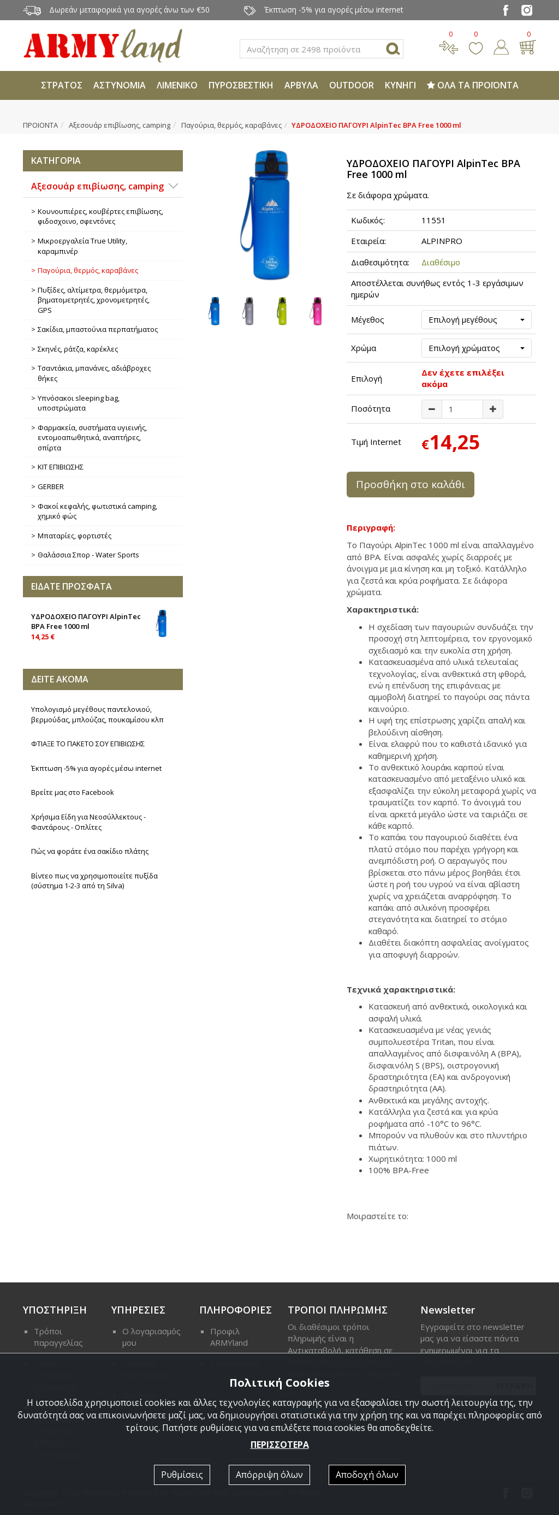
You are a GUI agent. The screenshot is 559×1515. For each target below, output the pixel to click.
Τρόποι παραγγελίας (58, 1337)
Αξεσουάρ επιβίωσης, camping (119, 125)
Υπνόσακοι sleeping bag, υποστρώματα (79, 403)
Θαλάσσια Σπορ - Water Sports (88, 555)
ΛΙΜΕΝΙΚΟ (177, 85)
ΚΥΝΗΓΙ (400, 85)
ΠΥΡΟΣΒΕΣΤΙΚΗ (241, 85)
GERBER (51, 486)
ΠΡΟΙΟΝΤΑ (40, 125)
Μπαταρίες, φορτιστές (74, 535)
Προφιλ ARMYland (229, 1337)
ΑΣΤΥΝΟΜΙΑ (119, 85)
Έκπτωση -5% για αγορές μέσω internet (96, 768)
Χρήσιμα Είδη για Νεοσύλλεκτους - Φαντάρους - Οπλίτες (88, 822)
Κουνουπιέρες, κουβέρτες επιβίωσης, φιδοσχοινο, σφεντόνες (100, 216)
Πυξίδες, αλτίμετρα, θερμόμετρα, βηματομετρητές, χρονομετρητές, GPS (94, 300)
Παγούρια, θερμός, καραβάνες (231, 125)
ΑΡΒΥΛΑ (301, 85)
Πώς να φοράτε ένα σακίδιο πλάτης (89, 851)
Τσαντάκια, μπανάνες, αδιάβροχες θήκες (94, 373)
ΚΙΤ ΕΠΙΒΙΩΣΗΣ (61, 467)
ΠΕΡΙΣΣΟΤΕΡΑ (280, 1445)
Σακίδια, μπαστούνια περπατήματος (98, 329)
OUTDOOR (351, 85)
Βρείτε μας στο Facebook (72, 792)
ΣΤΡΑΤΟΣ (61, 85)
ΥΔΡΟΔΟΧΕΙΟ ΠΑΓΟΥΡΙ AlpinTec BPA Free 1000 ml (103, 625)
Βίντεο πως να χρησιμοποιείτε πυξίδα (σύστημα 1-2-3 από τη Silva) (94, 881)
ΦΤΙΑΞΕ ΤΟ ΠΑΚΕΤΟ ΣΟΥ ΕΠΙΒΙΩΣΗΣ (88, 743)
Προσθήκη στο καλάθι (410, 484)
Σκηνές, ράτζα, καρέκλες (78, 349)
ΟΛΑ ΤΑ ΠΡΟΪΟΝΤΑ (473, 85)
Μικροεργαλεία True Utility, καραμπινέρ (82, 246)
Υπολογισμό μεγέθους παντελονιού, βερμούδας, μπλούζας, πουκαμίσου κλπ (97, 714)
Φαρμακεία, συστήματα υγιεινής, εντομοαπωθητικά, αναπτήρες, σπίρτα (92, 438)
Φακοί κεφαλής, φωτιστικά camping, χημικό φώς (97, 511)
